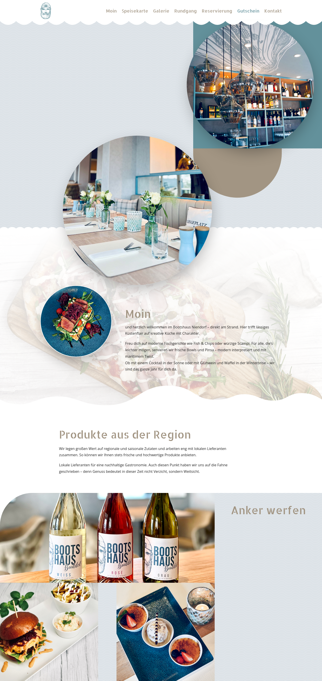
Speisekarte (135, 11)
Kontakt (273, 11)
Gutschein (248, 11)
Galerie (161, 11)
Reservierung (217, 11)
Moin (111, 11)
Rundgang (185, 11)
